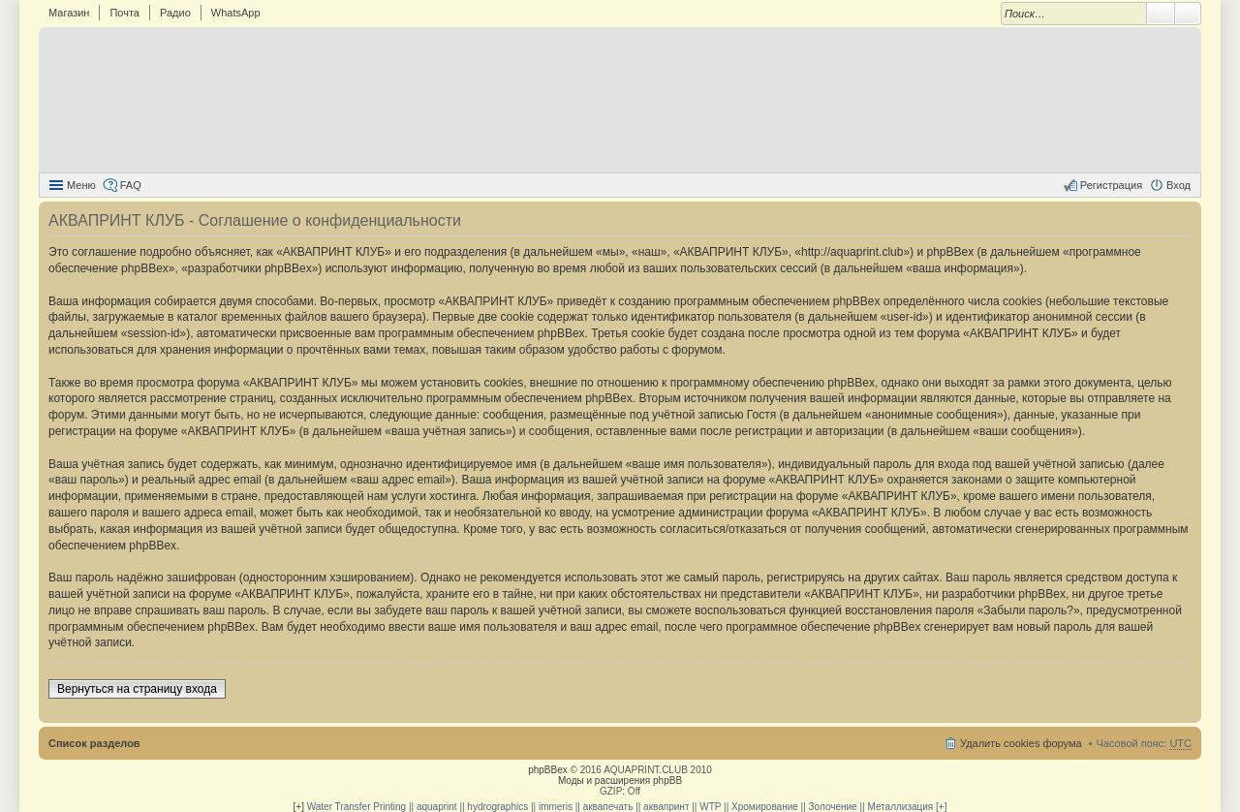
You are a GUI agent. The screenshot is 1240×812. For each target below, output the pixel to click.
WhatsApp (236, 12)
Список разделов (94, 743)
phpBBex (548, 770)
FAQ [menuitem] (130, 185)
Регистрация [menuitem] (1111, 185)
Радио (175, 12)
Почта (124, 12)
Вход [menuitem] (1178, 185)
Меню (81, 185)
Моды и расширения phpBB (620, 780)
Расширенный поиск (1188, 13)
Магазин (68, 12)
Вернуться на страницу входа (137, 689)
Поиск (1160, 13)
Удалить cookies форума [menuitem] (1021, 743)
